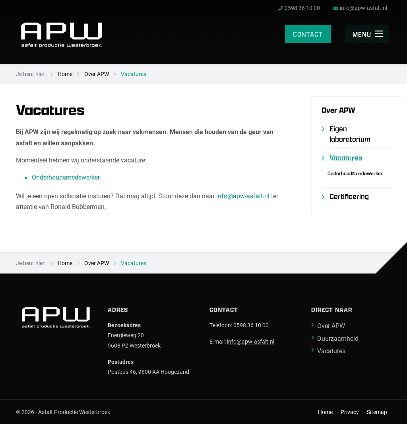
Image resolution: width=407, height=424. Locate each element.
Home (65, 74)
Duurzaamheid (338, 338)
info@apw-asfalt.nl (242, 195)
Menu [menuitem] (368, 34)
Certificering (349, 196)
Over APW (96, 74)
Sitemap (377, 412)
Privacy (350, 412)
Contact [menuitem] (308, 34)
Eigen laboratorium (349, 134)
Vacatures (133, 74)
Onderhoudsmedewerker (66, 177)
